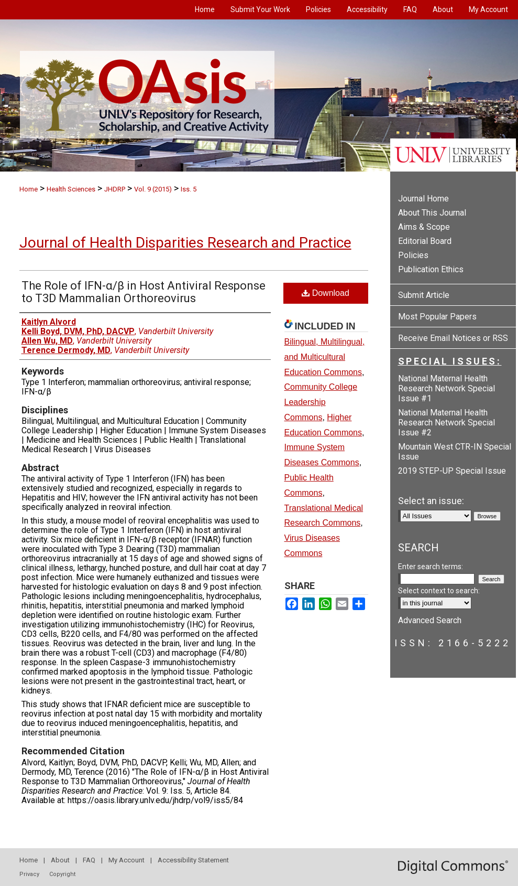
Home (28, 189)
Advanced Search (429, 620)
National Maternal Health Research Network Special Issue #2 (446, 422)
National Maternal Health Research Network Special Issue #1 (446, 388)
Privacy (29, 874)
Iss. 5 (188, 189)
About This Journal (432, 213)
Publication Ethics (431, 269)
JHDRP (114, 189)
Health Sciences (71, 189)
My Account (126, 860)
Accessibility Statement (193, 860)
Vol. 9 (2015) (153, 189)
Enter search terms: (430, 566)
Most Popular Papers (437, 317)
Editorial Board (424, 241)
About (60, 860)
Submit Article (423, 295)
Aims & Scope (424, 227)
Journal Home (423, 199)
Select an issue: (431, 500)
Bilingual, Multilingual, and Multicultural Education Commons (324, 357)
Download (325, 293)
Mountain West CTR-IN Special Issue (454, 452)
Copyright (62, 874)
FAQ (89, 860)
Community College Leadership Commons (321, 402)
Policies (413, 255)
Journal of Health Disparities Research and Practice (185, 242)
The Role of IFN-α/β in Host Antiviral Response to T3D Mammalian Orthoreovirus (143, 292)
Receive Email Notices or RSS (453, 338)
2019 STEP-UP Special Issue (452, 471)
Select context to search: (439, 590)
